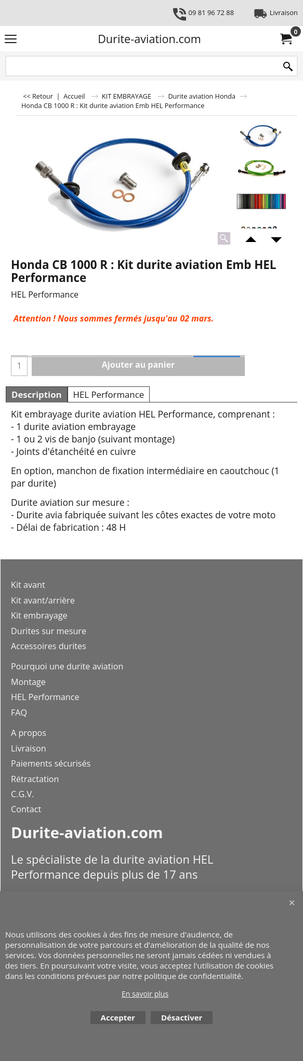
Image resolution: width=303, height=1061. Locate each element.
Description (36, 394)
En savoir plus (145, 994)
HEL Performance (108, 394)
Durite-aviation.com (149, 38)
